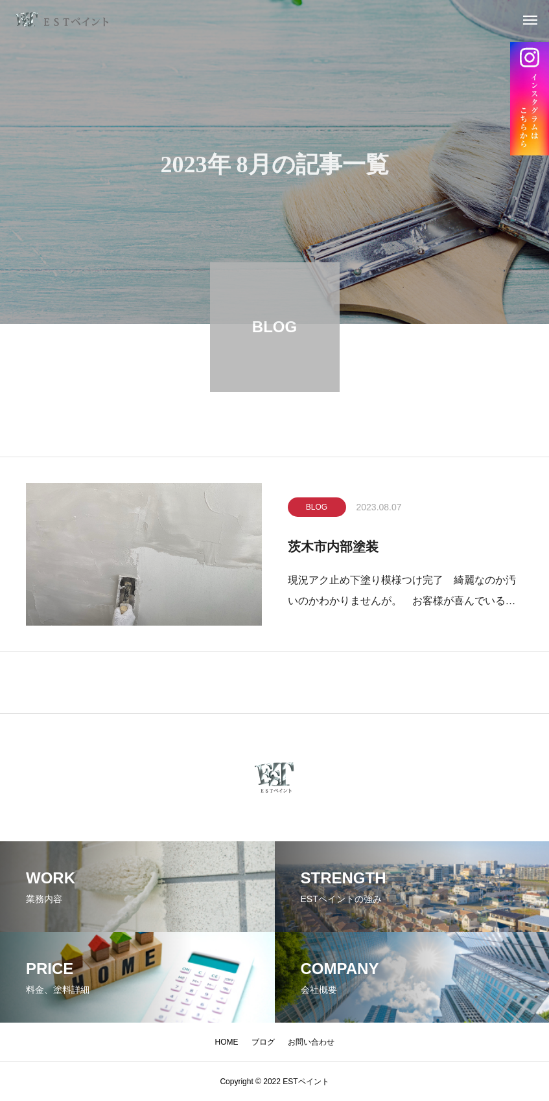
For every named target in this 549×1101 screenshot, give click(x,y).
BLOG (316, 510)
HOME (227, 1042)
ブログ (263, 1042)
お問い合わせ (311, 1042)
